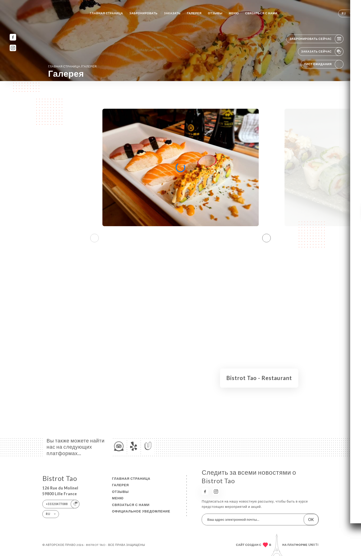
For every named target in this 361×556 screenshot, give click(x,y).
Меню (234, 13)
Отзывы (215, 13)
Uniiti (313, 545)
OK (311, 519)
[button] (266, 238)
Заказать (172, 13)
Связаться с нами (261, 13)
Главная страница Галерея (72, 66)
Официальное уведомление (141, 511)
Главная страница (106, 13)
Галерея (194, 13)
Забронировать (143, 13)
